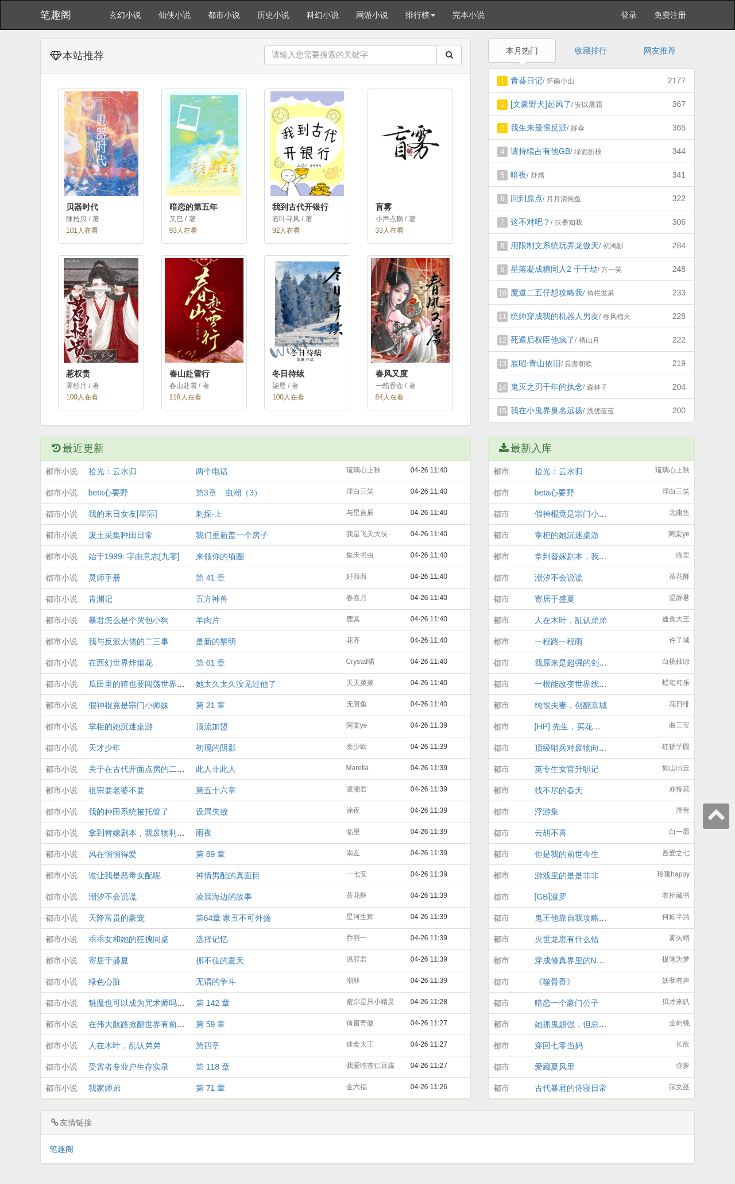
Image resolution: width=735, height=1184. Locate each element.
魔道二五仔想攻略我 (546, 292)
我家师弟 (104, 1088)
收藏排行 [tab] (591, 50)
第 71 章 (210, 1088)
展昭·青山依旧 (535, 363)
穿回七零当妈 (559, 1045)
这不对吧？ (530, 221)
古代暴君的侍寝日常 (571, 1088)
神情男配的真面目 (228, 875)
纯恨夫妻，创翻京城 (571, 705)
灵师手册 (104, 577)
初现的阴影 (216, 747)
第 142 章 (213, 1003)
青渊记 (100, 598)
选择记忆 (212, 939)
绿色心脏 (104, 981)
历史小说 (273, 15)
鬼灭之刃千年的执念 (546, 386)
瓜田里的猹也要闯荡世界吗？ (140, 684)
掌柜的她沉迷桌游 (120, 726)
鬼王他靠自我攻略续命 (575, 917)
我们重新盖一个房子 (232, 535)
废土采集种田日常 (120, 535)
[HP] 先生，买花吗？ (572, 726)
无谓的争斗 (216, 981)
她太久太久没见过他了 (236, 684)
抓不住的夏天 (220, 960)
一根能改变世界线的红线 (579, 684)
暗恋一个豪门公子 (567, 1003)
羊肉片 (208, 620)
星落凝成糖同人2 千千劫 (554, 269)
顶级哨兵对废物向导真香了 (583, 747)
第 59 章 (210, 1024)
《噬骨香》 (555, 981)
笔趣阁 (55, 15)
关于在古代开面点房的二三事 (140, 769)
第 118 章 (213, 1066)
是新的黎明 (216, 641)
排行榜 (420, 15)
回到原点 (526, 198)
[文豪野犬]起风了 (540, 104)
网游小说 (372, 15)
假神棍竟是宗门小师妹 (128, 705)
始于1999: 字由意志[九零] (134, 556)
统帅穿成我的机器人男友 (554, 316)
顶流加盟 (212, 726)
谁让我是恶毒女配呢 (124, 875)
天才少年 (104, 747)
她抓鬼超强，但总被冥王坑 (583, 1024)
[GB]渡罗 (551, 896)
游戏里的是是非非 (567, 875)
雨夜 (204, 832)
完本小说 (468, 15)
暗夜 (518, 174)
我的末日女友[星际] (122, 513)
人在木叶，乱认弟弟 (124, 1045)
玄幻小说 (125, 15)
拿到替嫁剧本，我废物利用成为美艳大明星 (164, 832)
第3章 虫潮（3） (229, 492)
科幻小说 (323, 15)
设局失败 (212, 811)
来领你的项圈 (220, 556)
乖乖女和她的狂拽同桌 (128, 939)
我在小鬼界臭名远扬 (546, 410)
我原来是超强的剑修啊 (575, 662)
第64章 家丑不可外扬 (233, 917)
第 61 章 (210, 662)
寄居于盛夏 (108, 960)
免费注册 (670, 15)
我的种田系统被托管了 (128, 811)
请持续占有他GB (540, 151)
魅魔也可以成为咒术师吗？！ (140, 1003)
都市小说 (224, 15)
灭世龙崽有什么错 (567, 939)
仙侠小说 (174, 15)
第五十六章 (216, 790)
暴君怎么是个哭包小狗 (128, 620)
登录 (629, 15)
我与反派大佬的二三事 (128, 641)
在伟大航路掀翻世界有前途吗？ (144, 1024)
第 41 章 (210, 577)
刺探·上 (209, 513)
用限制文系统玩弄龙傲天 (554, 245)
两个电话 (212, 471)
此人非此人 (216, 769)
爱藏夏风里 (555, 1066)
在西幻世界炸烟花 (120, 662)
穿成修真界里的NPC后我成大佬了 (595, 960)
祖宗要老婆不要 (116, 790)
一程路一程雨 (559, 641)
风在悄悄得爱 (112, 854)
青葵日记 (526, 80)
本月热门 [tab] (522, 50)
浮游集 (547, 811)
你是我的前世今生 (567, 854)
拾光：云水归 (112, 471)
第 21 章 (210, 705)
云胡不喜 (551, 832)
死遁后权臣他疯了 (542, 339)
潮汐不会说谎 (112, 896)
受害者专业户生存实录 (128, 1066)
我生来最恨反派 (538, 127)
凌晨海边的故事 (224, 896)
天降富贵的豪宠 (116, 917)
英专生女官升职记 (567, 769)
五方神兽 (212, 598)
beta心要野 (108, 492)
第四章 (208, 1045)
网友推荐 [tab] (660, 50)
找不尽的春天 (559, 790)
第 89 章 (210, 854)
